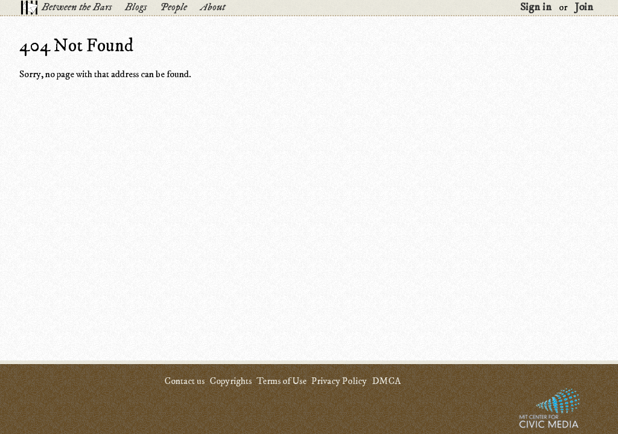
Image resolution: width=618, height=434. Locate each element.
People (173, 7)
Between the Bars (77, 7)
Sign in (536, 7)
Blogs (136, 7)
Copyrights (230, 381)
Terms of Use (281, 381)
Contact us (184, 381)
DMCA (386, 381)
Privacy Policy (339, 381)
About (212, 7)
